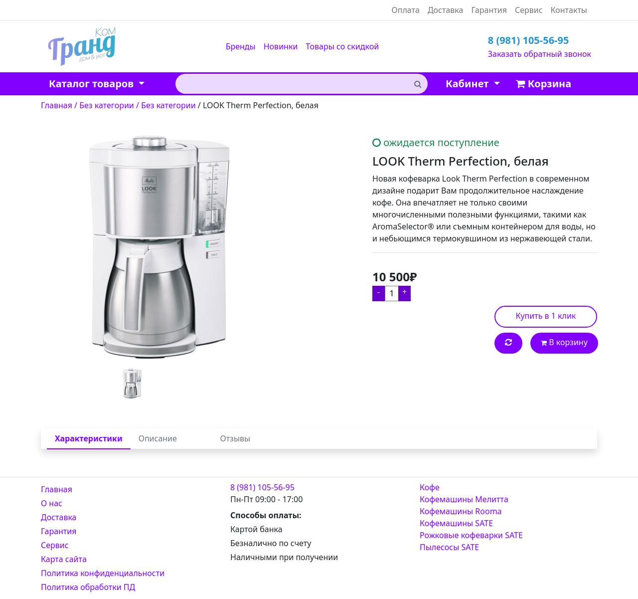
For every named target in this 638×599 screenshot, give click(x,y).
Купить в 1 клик (546, 315)
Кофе (430, 487)
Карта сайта (64, 559)
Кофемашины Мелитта (464, 499)
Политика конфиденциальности (102, 573)
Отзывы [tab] (235, 438)
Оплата (406, 9)
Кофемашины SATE (456, 523)
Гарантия (488, 9)
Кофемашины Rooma (461, 511)
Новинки (281, 46)
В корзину (564, 342)
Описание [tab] (158, 438)
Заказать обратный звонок (539, 53)
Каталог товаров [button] (92, 83)
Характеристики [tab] (89, 438)
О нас (51, 503)
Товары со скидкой (342, 46)
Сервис (529, 9)
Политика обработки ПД (88, 587)
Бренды (241, 46)
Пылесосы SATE (449, 547)
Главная (56, 489)
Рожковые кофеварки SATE (471, 535)
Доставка (446, 9)
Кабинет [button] (468, 83)
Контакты (569, 9)
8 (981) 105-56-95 (528, 40)
